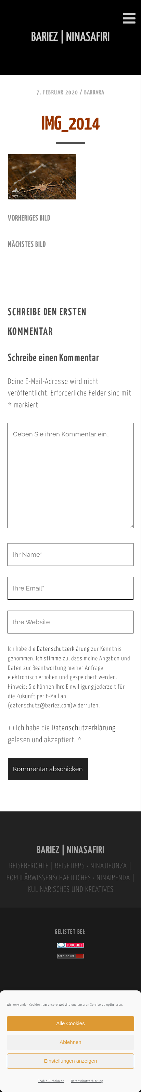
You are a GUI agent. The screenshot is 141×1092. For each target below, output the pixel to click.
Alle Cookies (70, 1023)
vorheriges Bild (29, 218)
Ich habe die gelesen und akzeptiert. (62, 734)
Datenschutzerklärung (87, 1081)
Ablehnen (70, 1042)
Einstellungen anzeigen (70, 1061)
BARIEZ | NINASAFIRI (70, 850)
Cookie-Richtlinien (51, 1081)
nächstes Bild (27, 245)
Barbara (94, 93)
